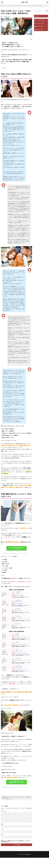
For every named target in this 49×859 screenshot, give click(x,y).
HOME (3, 5)
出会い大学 (24, 2)
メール (2, 830)
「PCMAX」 (11, 697)
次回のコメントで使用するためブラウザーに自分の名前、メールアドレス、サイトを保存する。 (16, 842)
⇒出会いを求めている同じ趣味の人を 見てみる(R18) (16, 548)
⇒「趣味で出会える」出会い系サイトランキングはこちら (14, 554)
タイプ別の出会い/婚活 (10, 5)
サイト (2, 835)
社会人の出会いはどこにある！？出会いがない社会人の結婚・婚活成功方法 (29, 5)
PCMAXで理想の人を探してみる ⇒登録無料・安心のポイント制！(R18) (16, 783)
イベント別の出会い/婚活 (41, 20)
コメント (3, 812)
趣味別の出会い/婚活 (40, 30)
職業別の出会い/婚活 (40, 26)
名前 (2, 825)
